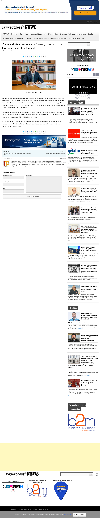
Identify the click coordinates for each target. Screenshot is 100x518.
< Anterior (6, 151)
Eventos (71, 38)
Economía (63, 34)
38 (85, 98)
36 (81, 98)
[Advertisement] (50, 457)
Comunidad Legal (35, 34)
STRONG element (92, 22)
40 (89, 98)
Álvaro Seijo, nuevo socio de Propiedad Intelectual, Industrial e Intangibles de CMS (89, 171)
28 (81, 97)
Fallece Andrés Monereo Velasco (55, 153)
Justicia (55, 34)
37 (83, 98)
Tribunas (71, 34)
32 (89, 97)
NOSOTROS (79, 38)
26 (78, 97)
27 (79, 97)
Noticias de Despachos (19, 34)
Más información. (68, 514)
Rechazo (82, 514)
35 (79, 98)
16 (89, 94)
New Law (91, 34)
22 (85, 95)
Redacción (8, 159)
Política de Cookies (30, 509)
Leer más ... (80, 124)
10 (78, 94)
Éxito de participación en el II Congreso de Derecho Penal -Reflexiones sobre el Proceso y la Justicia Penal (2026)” (89, 210)
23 (87, 95)
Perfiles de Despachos (58, 38)
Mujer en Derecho (9, 38)
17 (76, 95)
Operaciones (38, 38)
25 (76, 97)
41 (76, 100)
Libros (46, 38)
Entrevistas (48, 34)
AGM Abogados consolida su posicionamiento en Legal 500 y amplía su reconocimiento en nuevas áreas (89, 191)
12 (81, 94)
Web (4, 188)
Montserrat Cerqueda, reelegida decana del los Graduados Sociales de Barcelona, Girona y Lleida (89, 289)
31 (87, 97)
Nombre (7, 175)
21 (83, 95)
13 (83, 94)
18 (78, 95)
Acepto (76, 514)
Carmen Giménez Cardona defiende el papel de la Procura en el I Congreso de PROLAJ (89, 249)
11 (79, 94)
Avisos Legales (43, 509)
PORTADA (6, 34)
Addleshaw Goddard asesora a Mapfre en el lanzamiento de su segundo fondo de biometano (89, 132)
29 (83, 97)
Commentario (29, 175)
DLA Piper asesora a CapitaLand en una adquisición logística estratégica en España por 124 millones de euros (89, 151)
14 (85, 94)
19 (79, 95)
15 (87, 94)
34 (78, 98)
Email (7, 181)
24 (89, 95)
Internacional (81, 34)
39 (87, 98)
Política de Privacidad (16, 509)
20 (81, 95)
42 (78, 100)
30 (85, 97)
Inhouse (20, 38)
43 (79, 100)
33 (76, 98)
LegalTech (28, 38)
